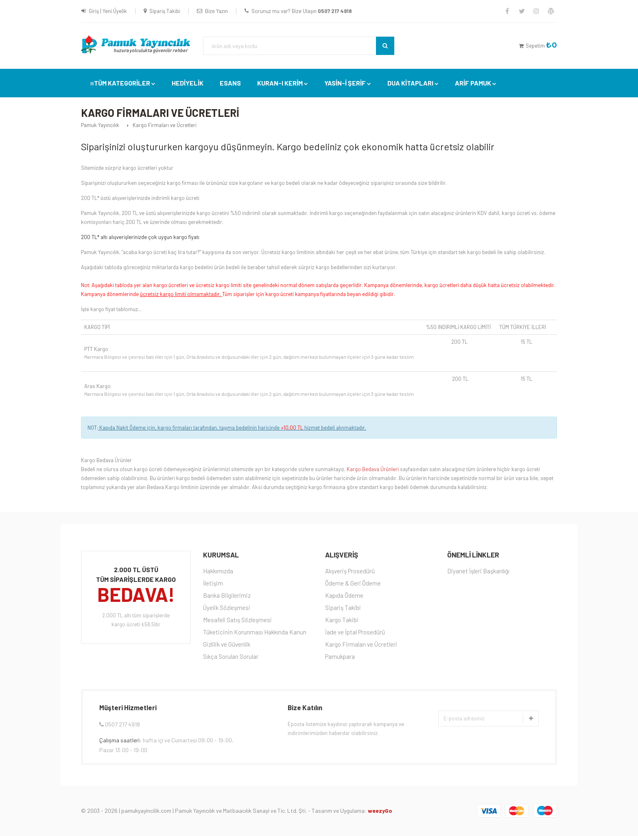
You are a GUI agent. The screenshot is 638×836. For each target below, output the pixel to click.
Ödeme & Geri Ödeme (353, 583)
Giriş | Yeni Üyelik (108, 11)
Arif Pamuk (473, 83)
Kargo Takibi (341, 619)
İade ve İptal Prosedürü (355, 632)
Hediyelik (187, 83)
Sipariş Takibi (164, 11)
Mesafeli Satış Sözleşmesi (237, 619)
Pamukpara (340, 656)
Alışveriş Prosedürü (350, 571)
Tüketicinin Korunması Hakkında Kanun (254, 632)
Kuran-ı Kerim (280, 83)
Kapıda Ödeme (344, 595)
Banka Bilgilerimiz (227, 595)
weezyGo (380, 810)
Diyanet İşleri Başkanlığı (478, 571)
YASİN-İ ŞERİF (345, 83)
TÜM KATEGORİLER (122, 83)
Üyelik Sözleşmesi (226, 607)
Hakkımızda (218, 571)
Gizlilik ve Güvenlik (226, 644)
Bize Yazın (216, 11)
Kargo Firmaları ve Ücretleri (361, 644)
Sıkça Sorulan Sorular (230, 656)
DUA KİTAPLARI (410, 83)
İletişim (213, 583)
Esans (230, 83)
